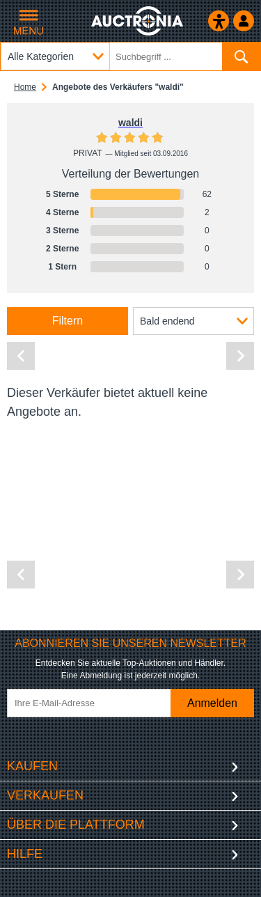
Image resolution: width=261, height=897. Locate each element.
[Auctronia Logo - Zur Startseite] (138, 21)
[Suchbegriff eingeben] (130, 56)
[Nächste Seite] (240, 356)
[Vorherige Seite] (21, 356)
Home (25, 87)
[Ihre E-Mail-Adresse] (99, 703)
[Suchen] (241, 56)
